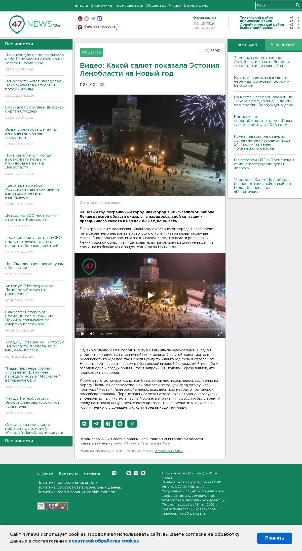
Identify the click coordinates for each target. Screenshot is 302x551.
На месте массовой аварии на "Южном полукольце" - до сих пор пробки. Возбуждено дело (264, 101)
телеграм (93, 18)
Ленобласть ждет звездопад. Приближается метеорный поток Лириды (35, 89)
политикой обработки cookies (104, 541)
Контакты (68, 473)
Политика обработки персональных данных (79, 487)
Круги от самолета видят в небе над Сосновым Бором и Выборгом (262, 81)
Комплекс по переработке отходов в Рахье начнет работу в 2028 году (263, 120)
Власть (81, 5)
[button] (84, 424)
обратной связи (169, 451)
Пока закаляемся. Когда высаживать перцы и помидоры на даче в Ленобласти (35, 165)
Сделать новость (100, 26)
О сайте (45, 473)
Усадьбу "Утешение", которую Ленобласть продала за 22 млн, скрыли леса (35, 350)
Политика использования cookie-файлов (76, 492)
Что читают (283, 45)
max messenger (99, 18)
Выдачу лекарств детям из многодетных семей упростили (35, 137)
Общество (156, 5)
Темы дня (246, 45)
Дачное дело (196, 5)
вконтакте (86, 18)
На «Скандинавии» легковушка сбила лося (35, 269)
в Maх (164, 443)
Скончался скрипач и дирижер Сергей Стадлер (35, 113)
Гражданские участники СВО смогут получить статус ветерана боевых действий (35, 245)
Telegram (136, 473)
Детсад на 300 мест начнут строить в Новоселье (35, 221)
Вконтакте (114, 473)
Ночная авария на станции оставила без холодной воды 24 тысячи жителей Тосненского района (262, 142)
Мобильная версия (80, 18)
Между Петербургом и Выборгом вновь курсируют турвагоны (35, 406)
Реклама (92, 473)
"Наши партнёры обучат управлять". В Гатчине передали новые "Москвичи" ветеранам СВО (35, 378)
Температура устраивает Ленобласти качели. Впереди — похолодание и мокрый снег (264, 61)
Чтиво (175, 5)
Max (143, 473)
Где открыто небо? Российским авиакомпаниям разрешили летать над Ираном (35, 195)
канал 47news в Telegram (134, 443)
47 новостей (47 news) (184, 473)
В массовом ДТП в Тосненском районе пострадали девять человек (264, 164)
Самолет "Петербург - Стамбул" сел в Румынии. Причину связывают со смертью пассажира (35, 322)
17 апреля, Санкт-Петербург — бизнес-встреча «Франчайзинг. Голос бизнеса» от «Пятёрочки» (263, 185)
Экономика (101, 5)
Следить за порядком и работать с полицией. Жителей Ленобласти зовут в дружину (35, 434)
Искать (298, 5)
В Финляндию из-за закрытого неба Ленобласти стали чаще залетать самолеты (35, 63)
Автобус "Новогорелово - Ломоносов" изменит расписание (35, 293)
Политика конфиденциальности (68, 482)
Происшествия (128, 5)
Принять (274, 538)
